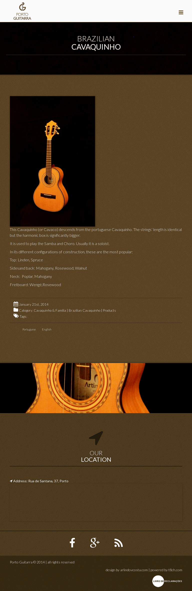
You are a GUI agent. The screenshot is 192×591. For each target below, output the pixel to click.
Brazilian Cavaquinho (84, 310)
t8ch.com (175, 570)
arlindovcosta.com (134, 570)
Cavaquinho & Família (50, 310)
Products (109, 310)
